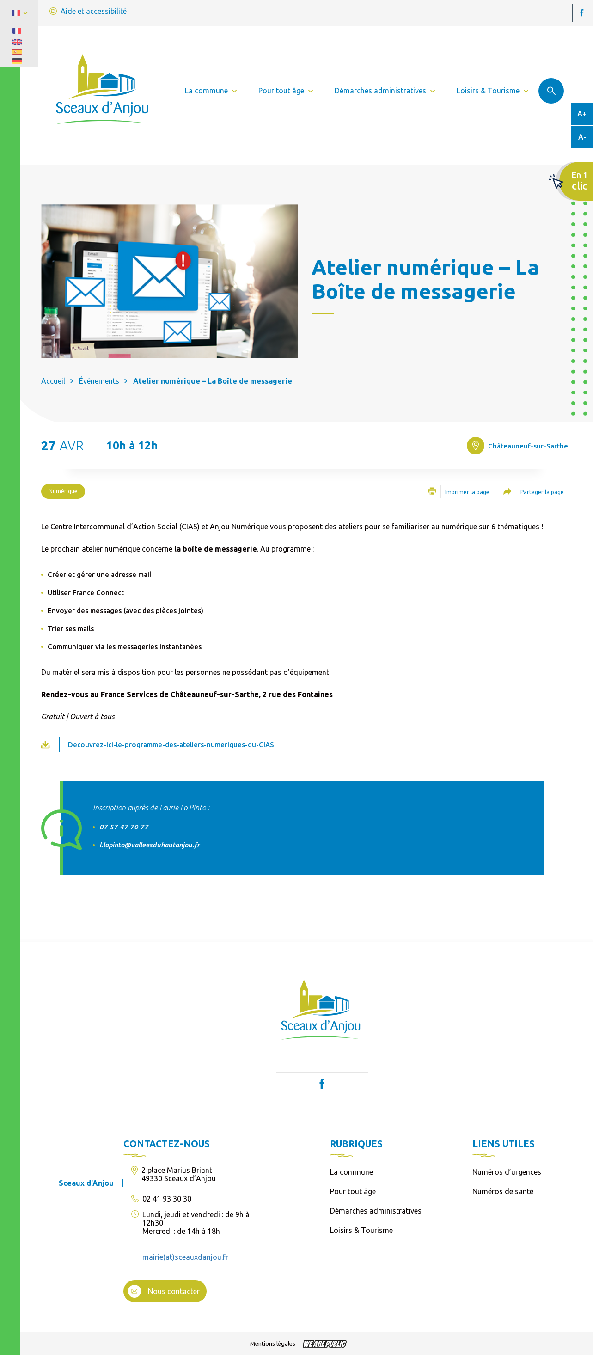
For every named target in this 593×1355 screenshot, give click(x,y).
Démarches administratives (376, 1211)
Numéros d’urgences (506, 1172)
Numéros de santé (502, 1191)
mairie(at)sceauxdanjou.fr (185, 1257)
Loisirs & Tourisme (361, 1230)
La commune (351, 1172)
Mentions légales (272, 1343)
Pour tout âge (353, 1191)
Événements (99, 381)
